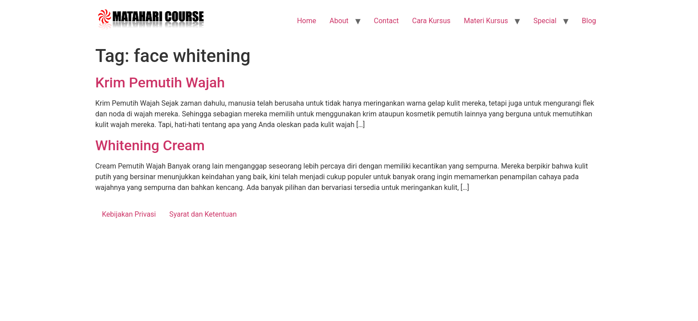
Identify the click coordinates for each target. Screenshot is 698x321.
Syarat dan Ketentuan (203, 214)
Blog (589, 20)
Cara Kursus (431, 20)
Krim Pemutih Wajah (160, 82)
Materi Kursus (486, 20)
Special (544, 20)
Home (306, 20)
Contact (386, 20)
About (339, 20)
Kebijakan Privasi (129, 214)
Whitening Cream (150, 145)
